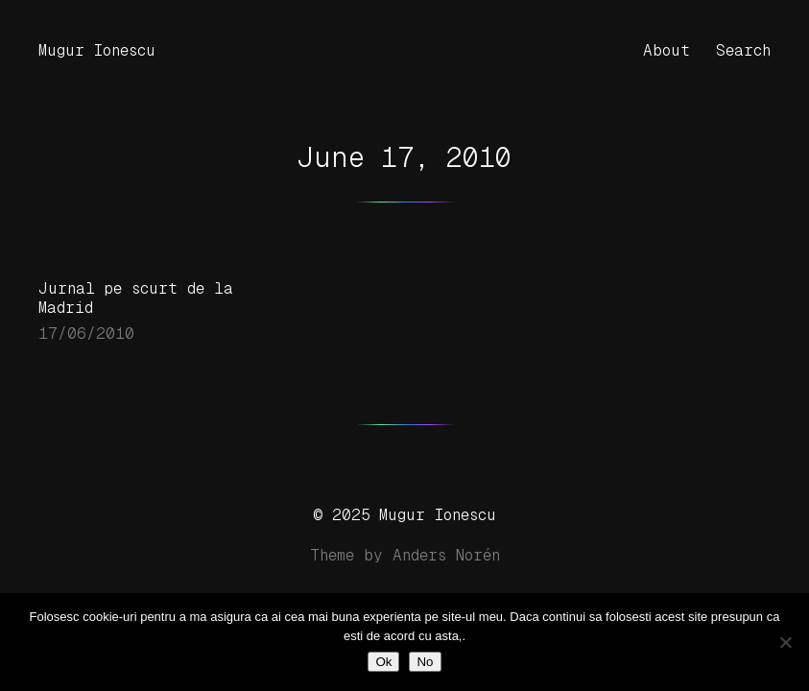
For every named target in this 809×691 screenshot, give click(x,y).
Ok (383, 662)
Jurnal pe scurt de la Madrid (135, 298)
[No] (785, 642)
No (424, 662)
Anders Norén (446, 555)
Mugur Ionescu (96, 50)
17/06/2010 (86, 333)
